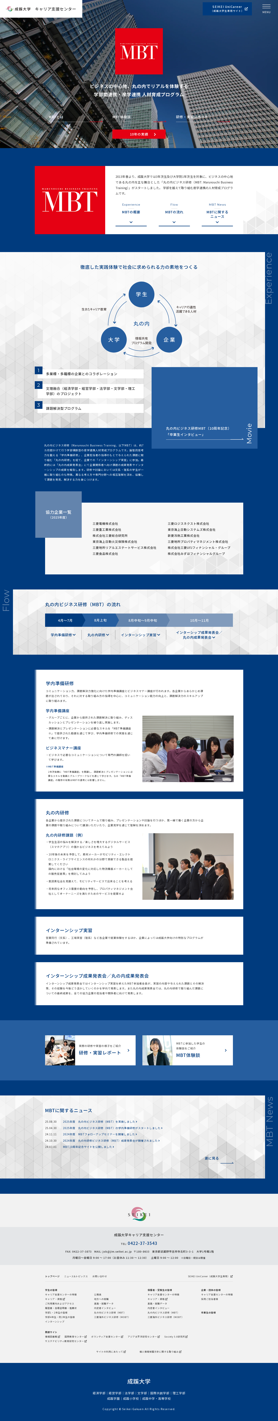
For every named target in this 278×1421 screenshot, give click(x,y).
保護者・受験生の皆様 (160, 1289)
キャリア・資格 (55, 1299)
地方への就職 (101, 1299)
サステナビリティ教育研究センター (66, 1341)
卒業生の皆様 (208, 1312)
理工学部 (179, 1393)
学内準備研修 (63, 634)
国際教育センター (76, 1336)
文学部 (142, 1393)
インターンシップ (54, 1321)
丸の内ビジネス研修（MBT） (110, 1312)
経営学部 (115, 1393)
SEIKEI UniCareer (229, 8)
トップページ (52, 1276)
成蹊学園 (113, 1398)
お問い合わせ (99, 1276)
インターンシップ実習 (140, 634)
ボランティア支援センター (107, 1336)
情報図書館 (52, 1336)
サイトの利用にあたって (111, 1351)
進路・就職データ (104, 1303)
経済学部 (99, 1393)
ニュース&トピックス (76, 1276)
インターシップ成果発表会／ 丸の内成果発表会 (199, 635)
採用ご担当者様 (209, 1299)
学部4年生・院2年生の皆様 (60, 1317)
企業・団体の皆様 (211, 1289)
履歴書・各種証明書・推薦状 (61, 1308)
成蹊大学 (139, 1381)
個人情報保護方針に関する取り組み (161, 1351)
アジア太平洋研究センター (144, 1336)
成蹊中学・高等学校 (156, 1398)
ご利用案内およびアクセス (59, 1303)
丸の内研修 (98, 634)
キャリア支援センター (55, 9)
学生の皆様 (51, 1289)
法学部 (129, 1393)
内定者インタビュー (105, 1308)
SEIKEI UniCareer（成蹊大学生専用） (210, 1276)
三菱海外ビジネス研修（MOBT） (112, 1317)
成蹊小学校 (131, 1398)
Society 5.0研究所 (176, 1336)
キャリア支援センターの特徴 (61, 1294)
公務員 (97, 1294)
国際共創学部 (159, 1393)
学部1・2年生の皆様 (56, 1312)
